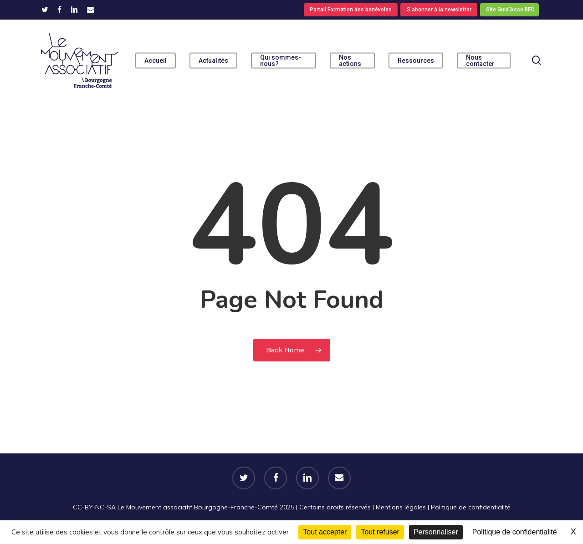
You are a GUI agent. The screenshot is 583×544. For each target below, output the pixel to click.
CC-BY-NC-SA (94, 507)
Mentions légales (401, 507)
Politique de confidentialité (471, 507)
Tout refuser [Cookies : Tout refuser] (380, 532)
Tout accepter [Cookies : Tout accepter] (325, 532)
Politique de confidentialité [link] (514, 532)
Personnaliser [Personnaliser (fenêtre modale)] (436, 532)
